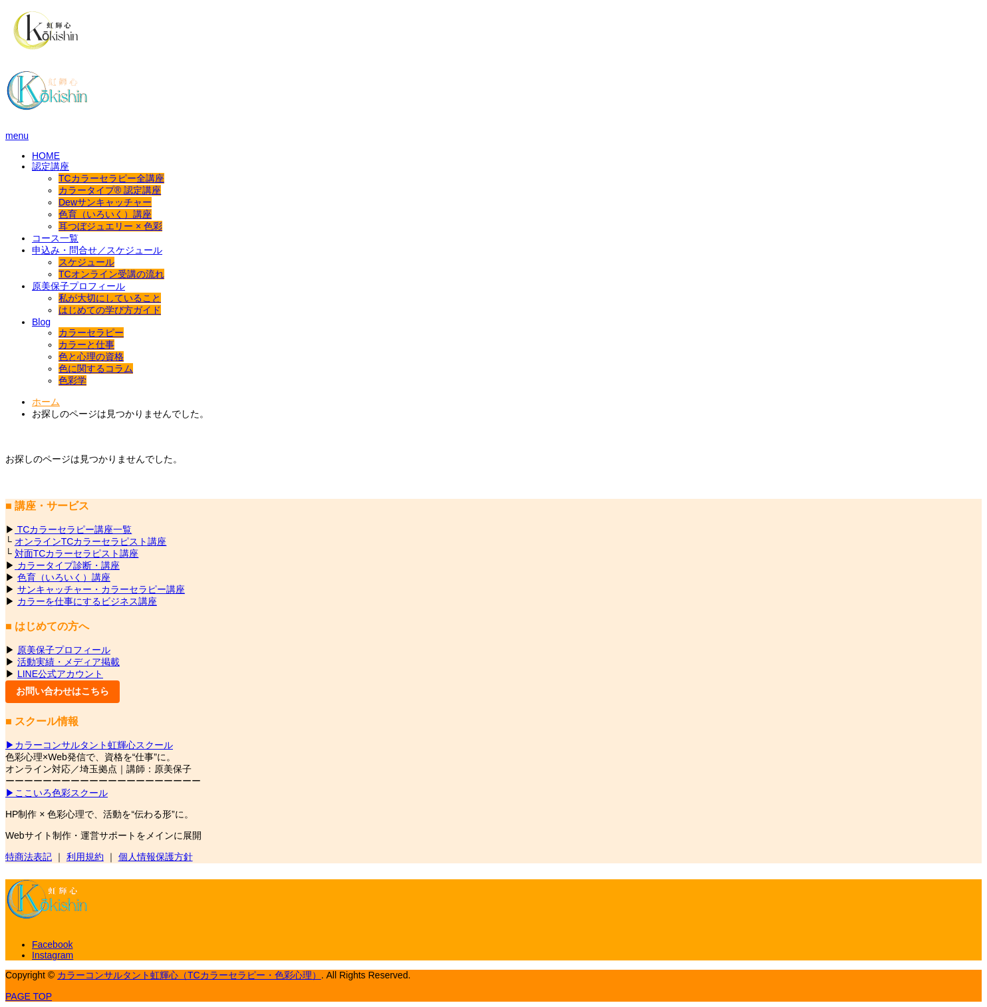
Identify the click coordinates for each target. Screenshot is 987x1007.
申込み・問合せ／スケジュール (97, 250)
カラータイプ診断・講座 (67, 565)
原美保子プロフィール (78, 286)
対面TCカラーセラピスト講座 (77, 553)
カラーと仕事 (86, 344)
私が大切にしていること (110, 298)
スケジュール (86, 262)
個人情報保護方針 (155, 856)
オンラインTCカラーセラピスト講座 (91, 541)
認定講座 (50, 166)
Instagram (52, 955)
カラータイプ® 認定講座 (110, 190)
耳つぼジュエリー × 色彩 (110, 226)
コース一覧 (55, 238)
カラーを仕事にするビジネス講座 (87, 601)
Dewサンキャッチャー (105, 202)
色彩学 (72, 380)
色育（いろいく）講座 (105, 214)
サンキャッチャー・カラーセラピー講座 (101, 589)
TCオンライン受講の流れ (111, 274)
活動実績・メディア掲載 (68, 661)
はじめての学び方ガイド (110, 310)
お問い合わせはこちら (62, 691)
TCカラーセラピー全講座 (111, 178)
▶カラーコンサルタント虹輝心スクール (89, 745)
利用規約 (85, 856)
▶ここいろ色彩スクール (56, 793)
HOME (46, 155)
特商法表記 (28, 856)
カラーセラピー (91, 332)
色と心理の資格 (91, 356)
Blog (41, 322)
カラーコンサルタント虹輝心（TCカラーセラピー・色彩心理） (189, 975)
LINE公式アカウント (60, 673)
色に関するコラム (96, 368)
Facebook (52, 944)
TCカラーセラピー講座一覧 (73, 529)
